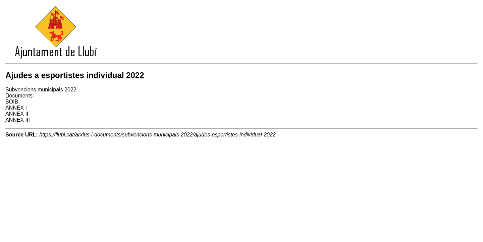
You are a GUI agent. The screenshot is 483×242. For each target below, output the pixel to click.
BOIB (11, 102)
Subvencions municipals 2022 (40, 89)
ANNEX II (16, 114)
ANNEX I (16, 108)
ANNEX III (17, 120)
